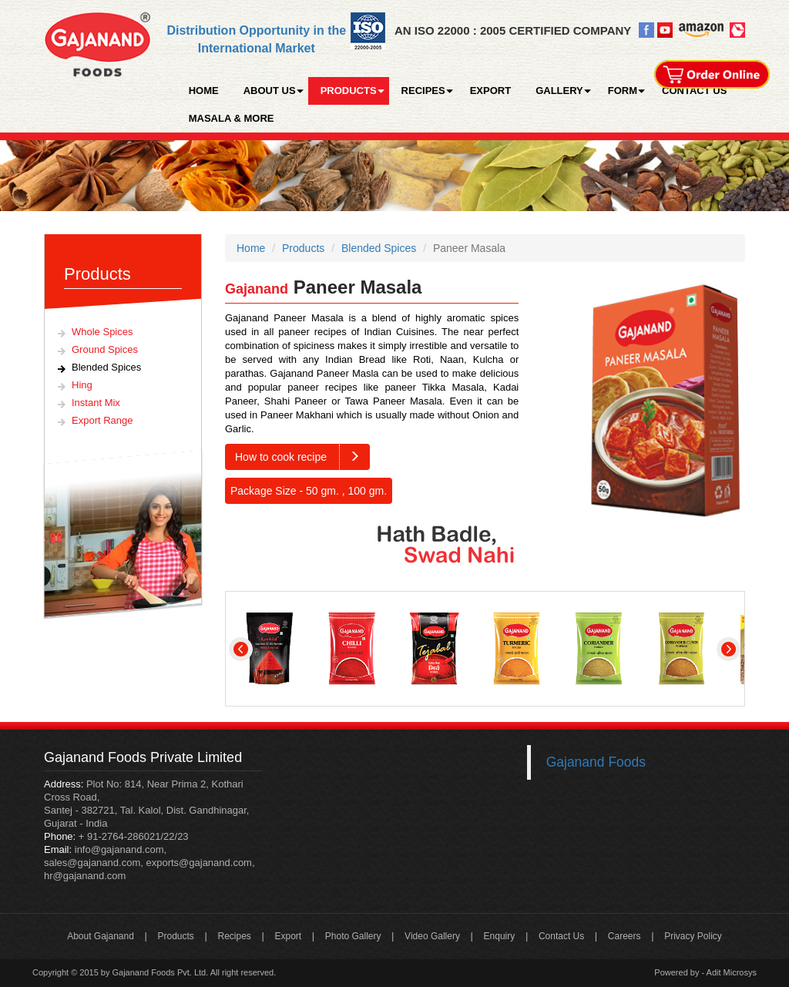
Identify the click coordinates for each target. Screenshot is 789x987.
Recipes (233, 936)
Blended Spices (106, 367)
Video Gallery (432, 936)
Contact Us (561, 936)
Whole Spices (102, 331)
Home (251, 248)
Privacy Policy (693, 936)
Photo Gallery (353, 936)
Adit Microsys (732, 972)
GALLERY (559, 90)
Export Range (102, 420)
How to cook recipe (302, 457)
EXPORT (490, 90)
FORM (622, 90)
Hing (82, 385)
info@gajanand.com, (119, 849)
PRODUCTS (349, 90)
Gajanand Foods (596, 762)
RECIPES (423, 90)
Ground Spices (105, 349)
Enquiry (499, 936)
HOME (204, 90)
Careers (624, 936)
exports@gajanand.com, (200, 862)
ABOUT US (269, 90)
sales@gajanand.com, (93, 862)
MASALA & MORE (231, 118)
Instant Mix (96, 402)
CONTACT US (694, 90)
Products (303, 248)
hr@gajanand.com (85, 875)
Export (287, 936)
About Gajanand (100, 936)
